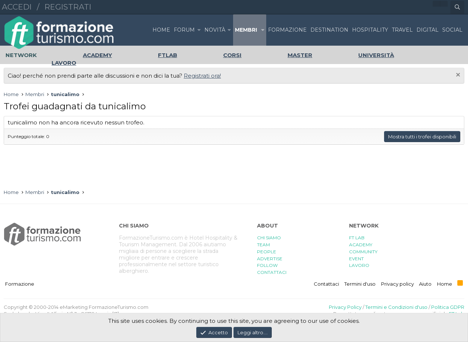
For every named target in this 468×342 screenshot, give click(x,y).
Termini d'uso (360, 284)
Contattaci (326, 284)
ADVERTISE (269, 258)
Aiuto (425, 284)
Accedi (17, 6)
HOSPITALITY (370, 30)
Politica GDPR (447, 307)
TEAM (263, 244)
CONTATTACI (271, 272)
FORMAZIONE (287, 30)
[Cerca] (457, 7)
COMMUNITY (363, 251)
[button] (199, 30)
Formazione (19, 284)
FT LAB (357, 237)
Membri (246, 30)
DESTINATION (329, 30)
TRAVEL (402, 30)
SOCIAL (452, 30)
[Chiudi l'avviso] (457, 76)
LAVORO (359, 265)
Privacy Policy (345, 307)
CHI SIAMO (269, 237)
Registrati (68, 6)
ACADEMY (360, 244)
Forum (184, 30)
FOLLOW (267, 265)
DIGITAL (427, 30)
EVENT (356, 258)
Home (161, 30)
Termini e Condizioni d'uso (396, 307)
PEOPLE (266, 251)
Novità (214, 30)
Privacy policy (397, 284)
